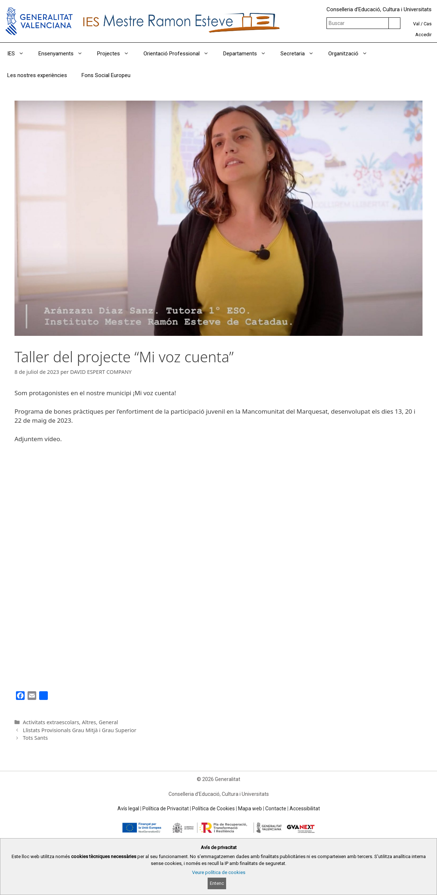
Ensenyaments (64, 53)
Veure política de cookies (218, 872)
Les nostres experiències (37, 75)
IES (19, 53)
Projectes (116, 53)
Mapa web (250, 808)
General (108, 722)
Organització (351, 53)
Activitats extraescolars (51, 722)
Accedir (423, 34)
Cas (428, 23)
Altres (89, 722)
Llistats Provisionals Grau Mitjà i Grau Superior (79, 730)
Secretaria (300, 53)
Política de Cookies (213, 808)
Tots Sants (35, 737)
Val (416, 23)
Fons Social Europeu (106, 75)
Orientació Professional (179, 53)
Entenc (217, 883)
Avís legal (128, 808)
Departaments (248, 53)
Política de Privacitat (165, 808)
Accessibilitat (305, 808)
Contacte (275, 808)
